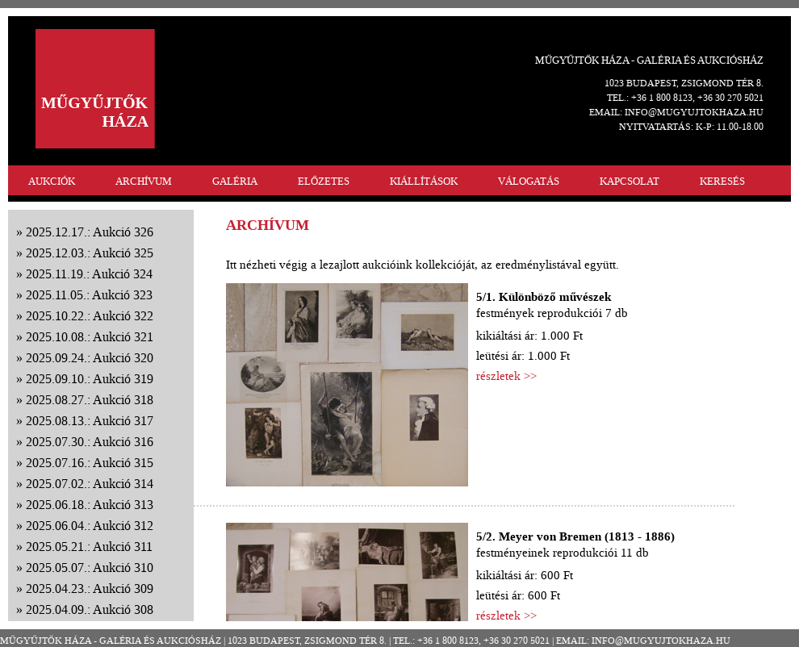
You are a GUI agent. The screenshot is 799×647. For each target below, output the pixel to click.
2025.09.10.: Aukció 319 (89, 378)
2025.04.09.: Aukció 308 (89, 609)
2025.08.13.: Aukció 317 (89, 420)
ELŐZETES (323, 181)
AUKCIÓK (51, 181)
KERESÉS (722, 181)
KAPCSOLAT (629, 181)
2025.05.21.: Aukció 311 (89, 546)
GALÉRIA (234, 181)
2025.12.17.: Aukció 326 (89, 231)
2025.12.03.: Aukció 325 (89, 252)
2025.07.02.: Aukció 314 (89, 483)
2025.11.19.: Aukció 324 (89, 273)
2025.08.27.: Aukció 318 (89, 399)
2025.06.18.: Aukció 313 (89, 504)
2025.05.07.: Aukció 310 (89, 567)
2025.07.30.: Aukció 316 (89, 441)
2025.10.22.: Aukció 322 (89, 315)
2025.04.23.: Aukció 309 (89, 588)
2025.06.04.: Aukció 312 (89, 525)
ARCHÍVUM (143, 181)
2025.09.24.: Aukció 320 (89, 357)
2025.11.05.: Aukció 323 (89, 294)
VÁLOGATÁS (528, 181)
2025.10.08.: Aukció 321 (89, 336)
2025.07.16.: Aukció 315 (89, 462)
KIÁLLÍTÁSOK (424, 181)
